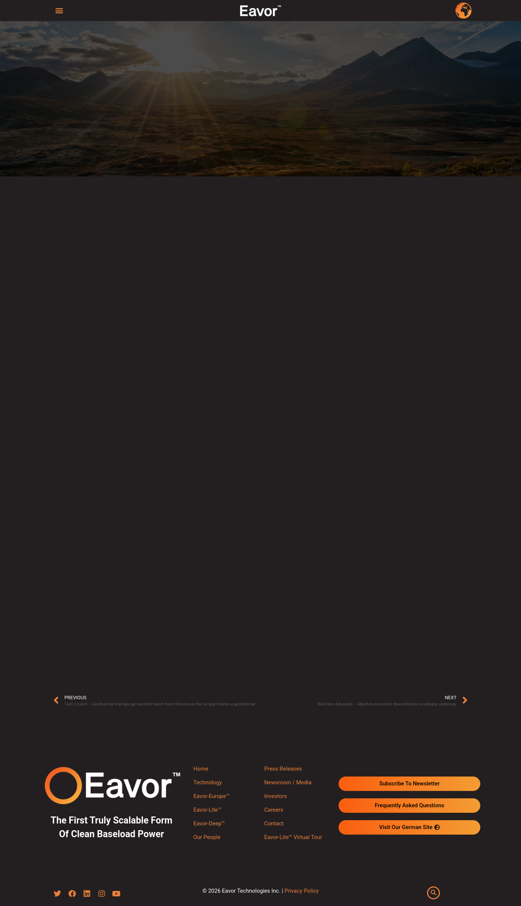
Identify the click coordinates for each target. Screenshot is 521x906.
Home (201, 768)
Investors (275, 796)
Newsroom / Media (288, 782)
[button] (59, 10)
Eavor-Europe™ (211, 796)
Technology (208, 782)
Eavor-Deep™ (209, 823)
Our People (207, 837)
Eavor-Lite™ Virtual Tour (293, 837)
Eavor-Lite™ (207, 809)
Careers (273, 809)
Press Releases (283, 768)
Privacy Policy (302, 891)
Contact (273, 823)
